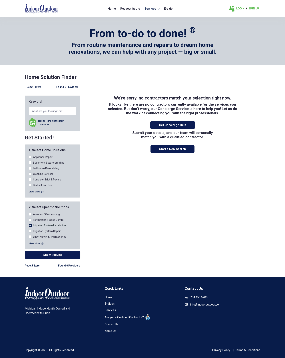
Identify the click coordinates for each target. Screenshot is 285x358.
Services (152, 8)
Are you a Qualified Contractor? (127, 317)
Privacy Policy (221, 350)
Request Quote (130, 8)
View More (36, 191)
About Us (110, 331)
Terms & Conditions (247, 350)
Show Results (52, 255)
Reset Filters (34, 87)
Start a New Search (172, 149)
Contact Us (112, 324)
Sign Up (254, 8)
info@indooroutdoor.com (205, 304)
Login (236, 9)
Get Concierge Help (172, 125)
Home (112, 8)
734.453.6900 (199, 297)
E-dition (169, 8)
